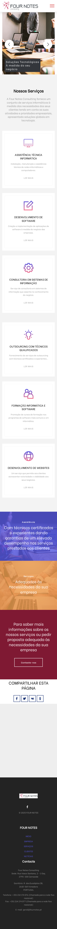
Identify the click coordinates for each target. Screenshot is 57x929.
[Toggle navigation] (52, 5)
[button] (9, 44)
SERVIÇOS (28, 846)
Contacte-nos (28, 662)
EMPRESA (28, 841)
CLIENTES (28, 851)
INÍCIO (28, 836)
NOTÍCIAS (28, 856)
